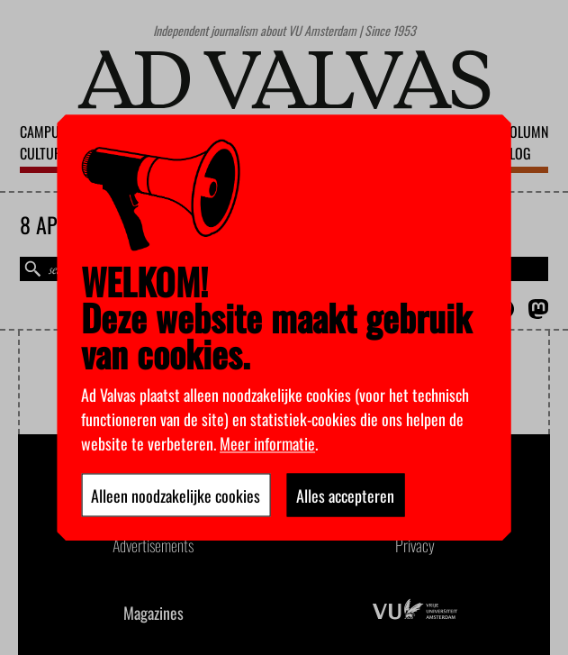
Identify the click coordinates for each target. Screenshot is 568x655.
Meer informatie (267, 442)
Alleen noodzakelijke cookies (175, 494)
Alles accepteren (345, 494)
